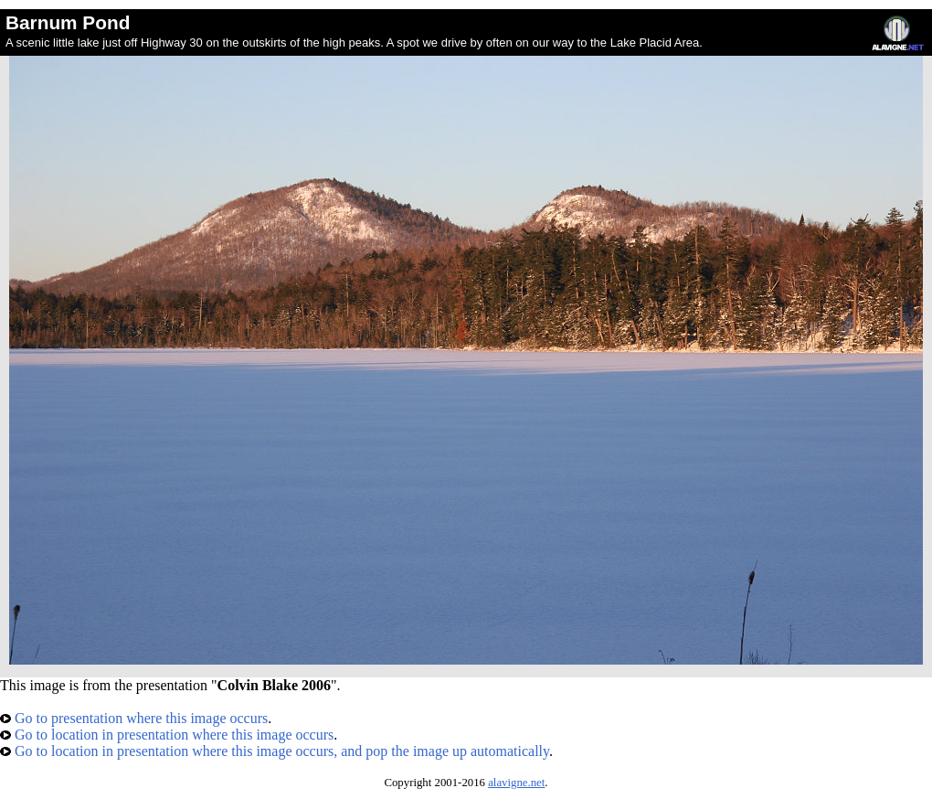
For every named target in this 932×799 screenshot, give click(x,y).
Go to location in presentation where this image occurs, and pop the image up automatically (274, 751)
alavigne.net (516, 782)
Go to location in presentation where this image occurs (167, 734)
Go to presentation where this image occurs (134, 718)
